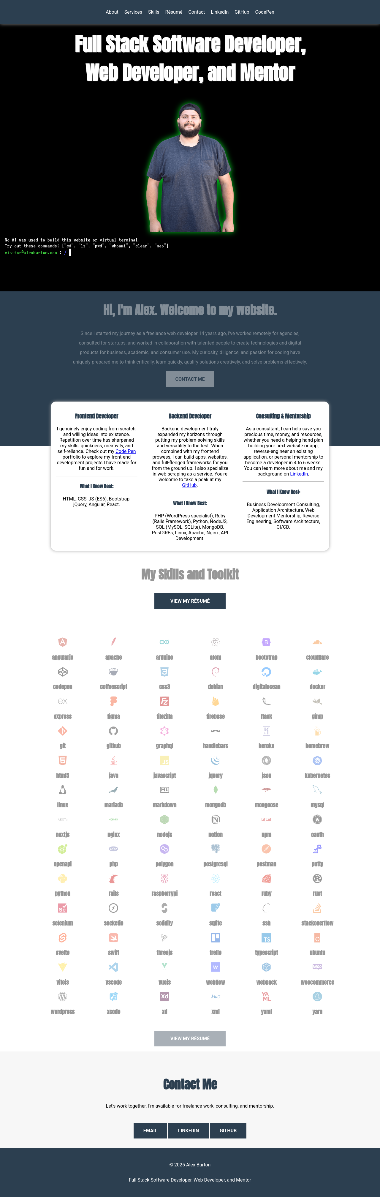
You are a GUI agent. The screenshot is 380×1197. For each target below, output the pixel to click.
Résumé (174, 12)
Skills (153, 12)
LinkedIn (220, 12)
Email (150, 1130)
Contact (196, 12)
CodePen (264, 12)
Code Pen (125, 451)
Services (133, 12)
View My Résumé (190, 601)
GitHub (242, 12)
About (112, 12)
